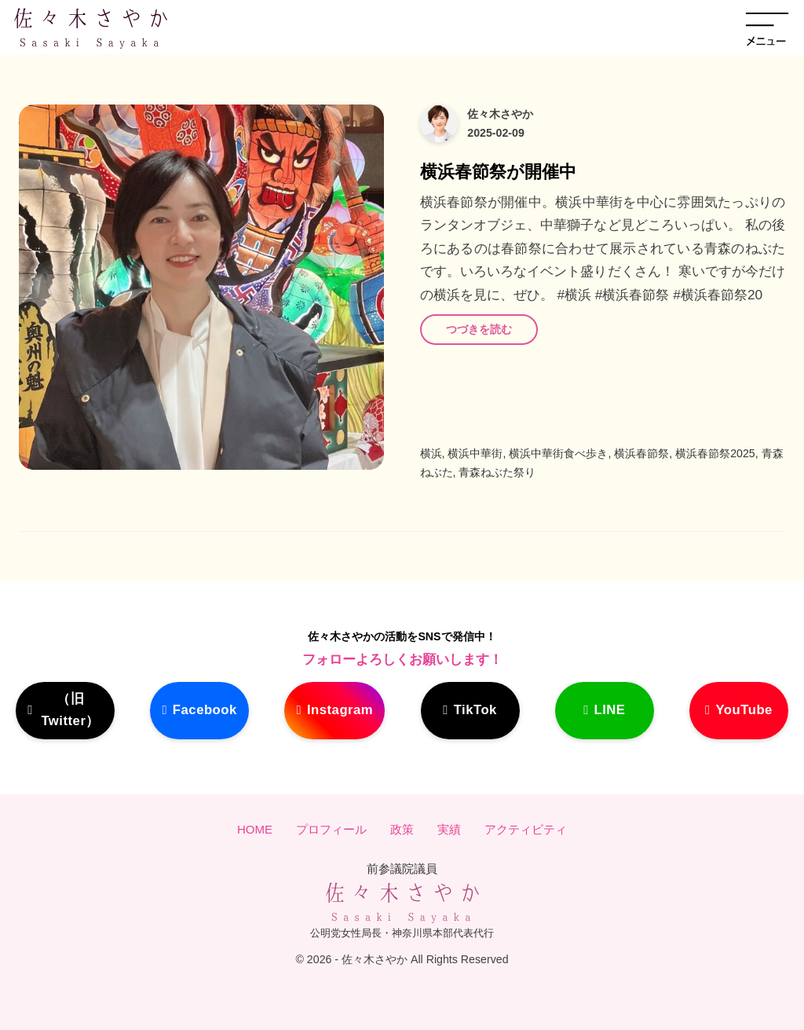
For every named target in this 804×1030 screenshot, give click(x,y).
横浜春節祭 (641, 453)
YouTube (740, 709)
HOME (254, 830)
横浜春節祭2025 (715, 453)
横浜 (431, 453)
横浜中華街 (475, 453)
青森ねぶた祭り (497, 472)
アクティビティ (525, 830)
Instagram (342, 709)
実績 (449, 830)
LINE (608, 709)
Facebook (201, 709)
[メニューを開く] (767, 27)
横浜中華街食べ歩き (558, 453)
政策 (402, 830)
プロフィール (331, 830)
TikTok (478, 709)
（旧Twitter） (64, 709)
